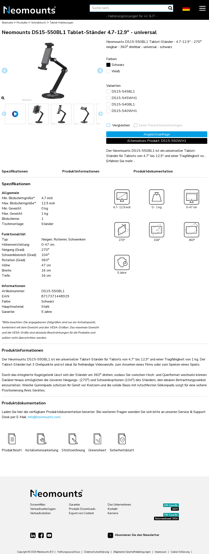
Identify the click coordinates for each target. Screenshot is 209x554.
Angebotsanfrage (156, 134)
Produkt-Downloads (82, 509)
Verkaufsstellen (40, 513)
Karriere (113, 513)
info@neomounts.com (44, 417)
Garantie (74, 505)
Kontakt (112, 509)
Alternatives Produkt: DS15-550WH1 (156, 140)
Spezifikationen (15, 171)
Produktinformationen (80, 171)
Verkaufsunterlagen (43, 509)
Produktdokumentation (153, 171)
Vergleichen (121, 125)
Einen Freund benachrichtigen (157, 125)
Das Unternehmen (119, 505)
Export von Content (81, 513)
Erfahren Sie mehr (121, 161)
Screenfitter (37, 505)
